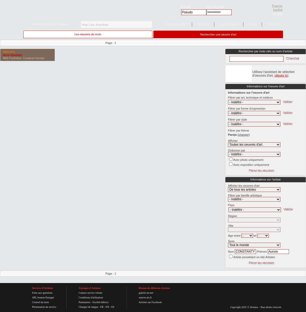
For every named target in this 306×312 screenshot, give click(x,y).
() (243, 134)
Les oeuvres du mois (88, 34)
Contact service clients (90, 292)
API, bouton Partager (43, 297)
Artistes (203, 24)
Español (277, 13)
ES (112, 306)
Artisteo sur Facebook (150, 302)
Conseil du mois (40, 302)
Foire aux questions (42, 292)
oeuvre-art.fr (145, 297)
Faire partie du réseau (50, 24)
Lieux (252, 24)
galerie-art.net (146, 292)
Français (277, 6)
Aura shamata (12, 54)
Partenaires (84, 302)
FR (101, 306)
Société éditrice (100, 302)
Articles (273, 24)
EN (107, 306)
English (278, 10)
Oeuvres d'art (176, 24)
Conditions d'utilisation (91, 297)
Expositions (228, 24)
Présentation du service (44, 306)
